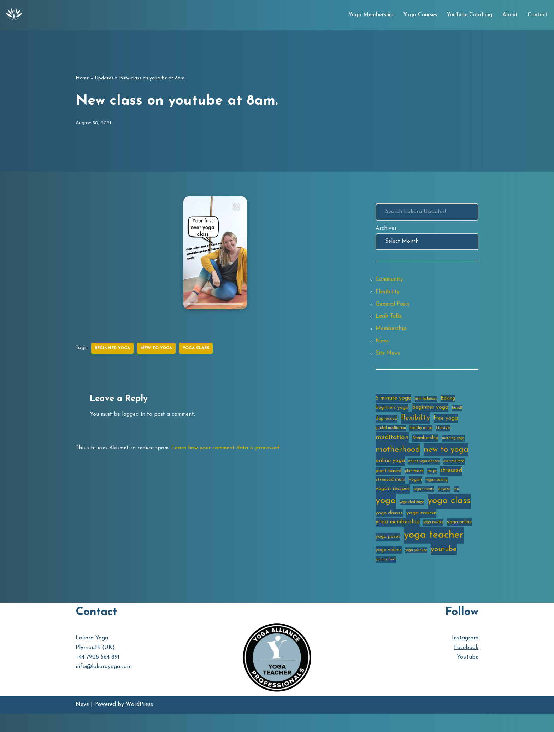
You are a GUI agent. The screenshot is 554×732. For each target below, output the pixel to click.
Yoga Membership (364, 15)
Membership (392, 335)
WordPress (139, 723)
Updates (104, 78)
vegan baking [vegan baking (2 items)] (436, 494)
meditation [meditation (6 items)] (392, 449)
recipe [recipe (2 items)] (432, 484)
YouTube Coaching (466, 15)
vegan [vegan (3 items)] (415, 493)
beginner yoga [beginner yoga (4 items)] (430, 417)
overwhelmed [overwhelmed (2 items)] (454, 474)
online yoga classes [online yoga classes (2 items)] (424, 474)
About (508, 15)
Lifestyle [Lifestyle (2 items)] (443, 439)
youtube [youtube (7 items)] (444, 566)
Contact (536, 15)
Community (391, 283)
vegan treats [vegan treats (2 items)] (423, 504)
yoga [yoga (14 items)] (386, 515)
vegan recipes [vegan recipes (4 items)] (393, 503)
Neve (82, 723)
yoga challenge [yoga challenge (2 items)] (412, 517)
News (383, 349)
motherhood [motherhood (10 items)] (398, 462)
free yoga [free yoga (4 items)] (446, 428)
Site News (388, 362)
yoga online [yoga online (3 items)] (459, 538)
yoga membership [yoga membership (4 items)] (398, 538)
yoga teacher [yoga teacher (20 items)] (434, 552)
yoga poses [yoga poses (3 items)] (388, 553)
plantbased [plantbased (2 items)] (414, 484)
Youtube (467, 675)
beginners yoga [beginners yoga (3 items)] (392, 417)
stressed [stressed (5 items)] (451, 483)
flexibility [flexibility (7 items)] (415, 428)
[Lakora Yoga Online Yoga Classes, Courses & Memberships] (14, 15)
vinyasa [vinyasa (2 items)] (444, 504)
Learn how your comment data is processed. (233, 450)
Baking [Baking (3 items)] (448, 407)
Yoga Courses (415, 15)
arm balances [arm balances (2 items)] (426, 408)
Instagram (465, 656)
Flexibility (388, 296)
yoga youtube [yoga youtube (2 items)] (416, 567)
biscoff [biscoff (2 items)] (457, 417)
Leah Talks (389, 322)
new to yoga (159, 348)
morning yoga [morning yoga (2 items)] (453, 450)
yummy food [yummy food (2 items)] (386, 578)
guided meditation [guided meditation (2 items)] (391, 439)
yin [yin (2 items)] (456, 504)
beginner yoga (114, 348)
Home (82, 78)
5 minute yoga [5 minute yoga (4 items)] (393, 407)
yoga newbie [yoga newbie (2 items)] (433, 539)
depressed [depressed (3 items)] (386, 428)
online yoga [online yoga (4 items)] (390, 473)
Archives (386, 229)
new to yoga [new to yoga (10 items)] (446, 462)
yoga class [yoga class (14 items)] (449, 515)
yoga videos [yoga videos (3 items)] (389, 567)
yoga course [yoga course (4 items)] (421, 528)
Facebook (466, 666)
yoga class (201, 348)
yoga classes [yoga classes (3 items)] (389, 528)
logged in (135, 415)
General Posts (393, 309)
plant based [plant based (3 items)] (388, 484)
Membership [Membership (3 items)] (425, 449)
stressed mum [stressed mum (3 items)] (390, 493)
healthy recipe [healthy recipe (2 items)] (420, 439)
